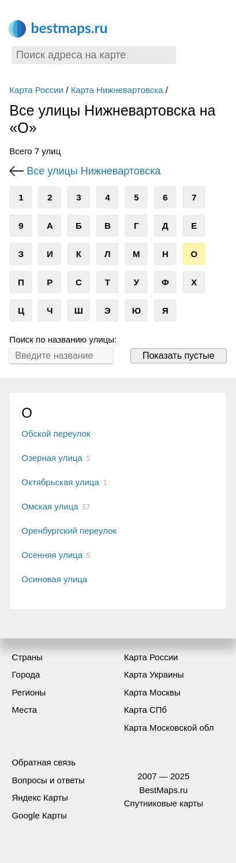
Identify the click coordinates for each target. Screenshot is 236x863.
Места (24, 710)
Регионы (29, 692)
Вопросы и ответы (48, 780)
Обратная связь (44, 762)
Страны (27, 657)
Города (26, 674)
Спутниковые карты (163, 803)
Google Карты (39, 815)
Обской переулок (55, 433)
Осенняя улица (52, 555)
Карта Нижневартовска (117, 90)
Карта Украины (154, 674)
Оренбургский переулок (69, 530)
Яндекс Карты (40, 797)
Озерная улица (51, 458)
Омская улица (49, 506)
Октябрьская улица (60, 482)
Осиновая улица (54, 579)
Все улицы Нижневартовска (93, 171)
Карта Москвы (152, 692)
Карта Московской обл (169, 727)
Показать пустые (179, 355)
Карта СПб (145, 710)
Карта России (36, 90)
